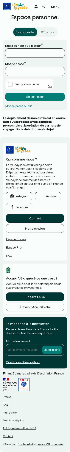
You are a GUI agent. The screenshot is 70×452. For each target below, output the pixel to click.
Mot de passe (14, 64)
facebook (22, 207)
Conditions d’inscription (23, 362)
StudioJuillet (25, 444)
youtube (51, 196)
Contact (35, 218)
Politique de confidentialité (19, 428)
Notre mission (35, 228)
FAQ (9, 256)
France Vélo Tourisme (50, 444)
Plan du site (10, 412)
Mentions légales (13, 420)
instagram (22, 196)
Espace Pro (14, 247)
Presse (7, 397)
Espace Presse (16, 239)
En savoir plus (35, 297)
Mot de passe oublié (18, 106)
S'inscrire (47, 32)
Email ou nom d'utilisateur (23, 45)
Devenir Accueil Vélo (35, 307)
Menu (55, 7)
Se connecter (25, 32)
